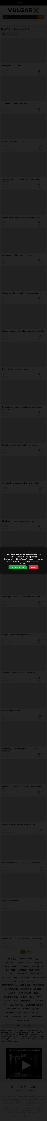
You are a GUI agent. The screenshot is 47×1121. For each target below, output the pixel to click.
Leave (33, 567)
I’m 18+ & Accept (17, 567)
